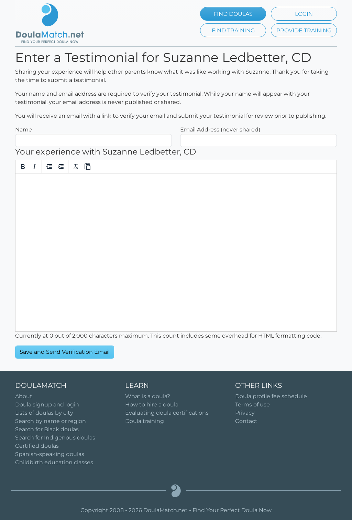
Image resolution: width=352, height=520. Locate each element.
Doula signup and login (47, 404)
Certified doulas (37, 446)
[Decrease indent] (49, 166)
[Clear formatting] (75, 166)
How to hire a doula (151, 404)
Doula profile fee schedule (271, 396)
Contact (246, 421)
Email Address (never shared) (220, 129)
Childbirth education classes (54, 462)
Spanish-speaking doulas (49, 454)
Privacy (245, 413)
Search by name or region (50, 421)
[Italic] (34, 166)
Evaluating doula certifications (167, 413)
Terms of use (252, 404)
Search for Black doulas (47, 429)
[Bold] (23, 166)
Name (23, 129)
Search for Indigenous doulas (55, 437)
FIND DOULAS (233, 14)
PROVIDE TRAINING (303, 30)
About (23, 396)
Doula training (144, 421)
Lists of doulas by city (44, 413)
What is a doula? (147, 396)
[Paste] (87, 166)
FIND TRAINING (233, 30)
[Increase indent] (61, 166)
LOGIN (304, 14)
